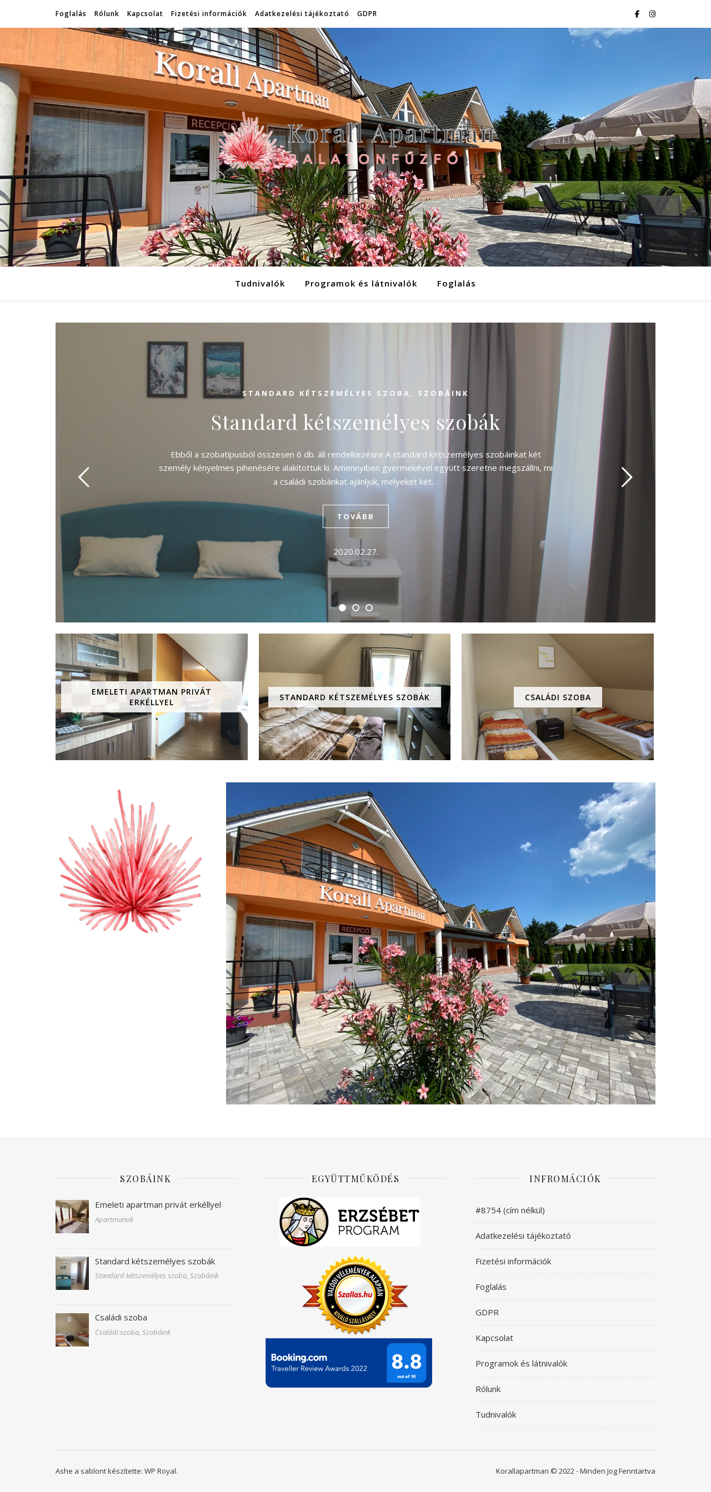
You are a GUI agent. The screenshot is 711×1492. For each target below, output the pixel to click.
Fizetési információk (209, 13)
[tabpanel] (355, 472)
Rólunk (106, 13)
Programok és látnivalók (361, 283)
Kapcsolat (145, 13)
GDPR (367, 13)
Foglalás (71, 13)
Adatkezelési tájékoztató (302, 13)
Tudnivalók (260, 283)
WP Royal (160, 1471)
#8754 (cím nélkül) (510, 1209)
